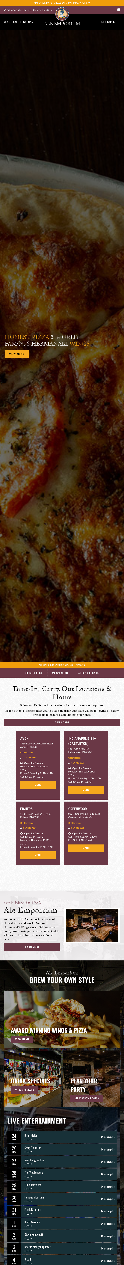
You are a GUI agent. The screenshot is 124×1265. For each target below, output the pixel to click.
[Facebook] (118, 10)
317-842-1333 (77, 763)
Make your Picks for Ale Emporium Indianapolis (62, 2)
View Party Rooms (87, 1100)
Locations (26, 22)
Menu (7, 22)
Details (27, 10)
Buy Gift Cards (88, 673)
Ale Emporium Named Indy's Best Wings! (62, 665)
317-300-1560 (77, 828)
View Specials (24, 1092)
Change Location (42, 10)
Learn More (32, 949)
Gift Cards (108, 22)
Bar (15, 22)
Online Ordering (34, 673)
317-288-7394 (29, 828)
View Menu (16, 354)
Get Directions (26, 752)
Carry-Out (60, 673)
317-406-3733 (29, 757)
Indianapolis (13, 9)
